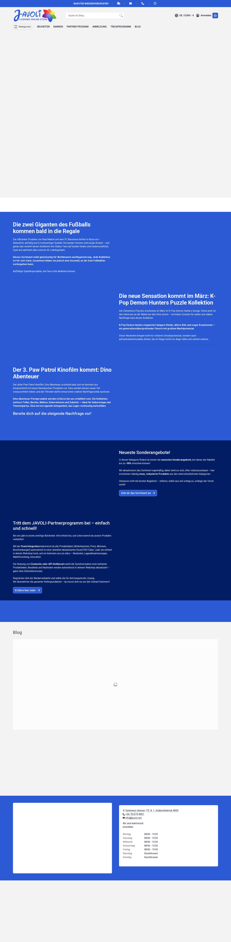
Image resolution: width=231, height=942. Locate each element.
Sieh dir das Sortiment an (138, 493)
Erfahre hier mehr (27, 590)
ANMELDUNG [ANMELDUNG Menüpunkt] (99, 26)
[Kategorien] (22, 27)
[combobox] (94, 15)
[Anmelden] (203, 15)
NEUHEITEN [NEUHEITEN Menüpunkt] (43, 26)
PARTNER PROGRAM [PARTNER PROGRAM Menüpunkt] (78, 26)
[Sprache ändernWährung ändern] (184, 15)
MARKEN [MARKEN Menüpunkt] (58, 26)
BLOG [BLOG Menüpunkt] (138, 26)
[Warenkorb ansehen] (215, 15)
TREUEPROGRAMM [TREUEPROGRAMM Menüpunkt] (120, 26)
